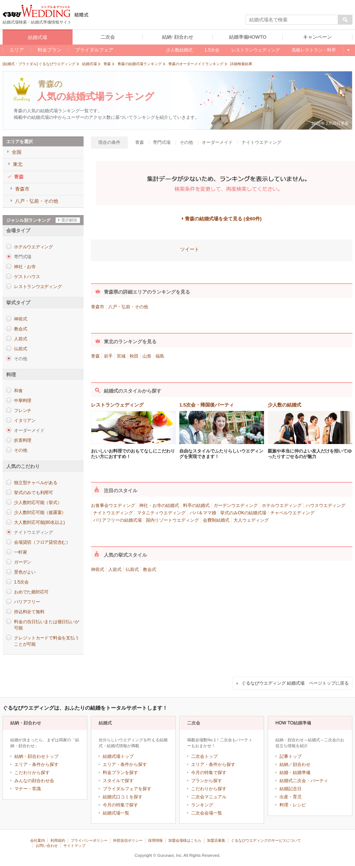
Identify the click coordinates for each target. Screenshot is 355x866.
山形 (147, 356)
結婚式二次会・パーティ (304, 780)
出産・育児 (291, 796)
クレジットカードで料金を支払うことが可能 (46, 641)
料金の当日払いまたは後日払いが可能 (46, 625)
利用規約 (57, 840)
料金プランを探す (120, 772)
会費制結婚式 (216, 520)
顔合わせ (301, 764)
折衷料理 (22, 440)
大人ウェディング (251, 520)
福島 (159, 356)
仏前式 (20, 348)
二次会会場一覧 (206, 813)
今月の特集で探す (120, 805)
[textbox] (292, 20)
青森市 (97, 306)
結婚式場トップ (118, 756)
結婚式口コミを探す (123, 796)
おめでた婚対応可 (31, 592)
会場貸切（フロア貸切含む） (42, 542)
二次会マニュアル (208, 796)
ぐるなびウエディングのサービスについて (266, 840)
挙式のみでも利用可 (33, 492)
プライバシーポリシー (89, 840)
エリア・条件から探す (36, 764)
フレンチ (22, 410)
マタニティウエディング (161, 512)
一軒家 (20, 552)
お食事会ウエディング (113, 505)
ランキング (202, 805)
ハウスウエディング (325, 505)
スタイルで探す (118, 780)
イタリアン (25, 420)
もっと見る (347, 50)
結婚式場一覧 (116, 813)
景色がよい (25, 572)
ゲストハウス (27, 276)
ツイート (189, 249)
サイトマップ (74, 846)
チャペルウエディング (292, 512)
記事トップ (291, 756)
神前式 (20, 319)
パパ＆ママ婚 (203, 512)
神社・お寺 (25, 266)
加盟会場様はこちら (184, 840)
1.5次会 (21, 582)
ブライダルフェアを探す (127, 788)
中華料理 (22, 400)
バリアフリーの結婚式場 (117, 520)
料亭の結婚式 (196, 505)
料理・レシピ (293, 805)
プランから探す (206, 780)
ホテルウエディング (33, 246)
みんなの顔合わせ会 (34, 780)
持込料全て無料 (29, 611)
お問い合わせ (47, 846)
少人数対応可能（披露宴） (40, 512)
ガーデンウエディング (236, 505)
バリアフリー (27, 601)
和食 (18, 390)
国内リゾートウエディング (172, 520)
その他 (20, 450)
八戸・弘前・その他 (128, 306)
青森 (95, 356)
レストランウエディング (37, 286)
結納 (284, 764)
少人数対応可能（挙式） (37, 502)
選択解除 (69, 220)
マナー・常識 (27, 788)
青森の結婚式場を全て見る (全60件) (223, 218)
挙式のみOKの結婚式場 (243, 512)
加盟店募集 (216, 840)
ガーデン (22, 562)
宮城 (121, 356)
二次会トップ (204, 756)
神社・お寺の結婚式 (159, 505)
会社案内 (37, 840)
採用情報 (155, 840)
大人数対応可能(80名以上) (39, 522)
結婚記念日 (291, 788)
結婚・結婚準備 (295, 772)
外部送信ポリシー (128, 840)
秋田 (134, 356)
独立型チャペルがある (35, 482)
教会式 (20, 328)
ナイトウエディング (113, 512)
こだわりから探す (32, 772)
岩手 (108, 356)
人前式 (20, 338)
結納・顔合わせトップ (36, 756)
